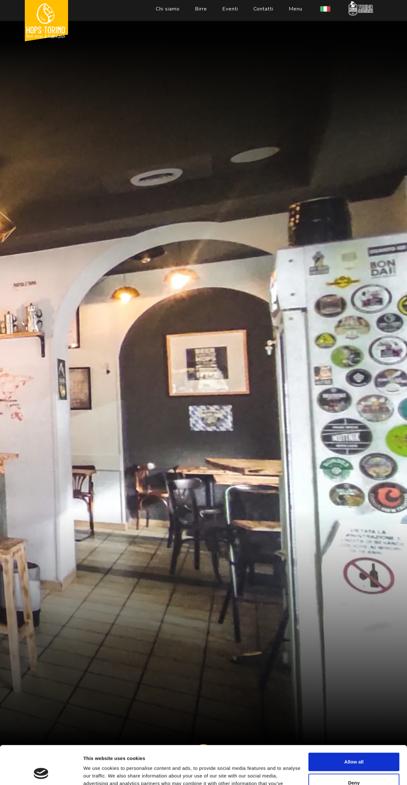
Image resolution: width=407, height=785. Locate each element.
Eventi (230, 8)
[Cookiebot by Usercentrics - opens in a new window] (41, 772)
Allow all (354, 725)
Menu (295, 8)
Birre (201, 8)
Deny (354, 746)
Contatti (263, 8)
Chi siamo (168, 8)
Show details (98, 772)
